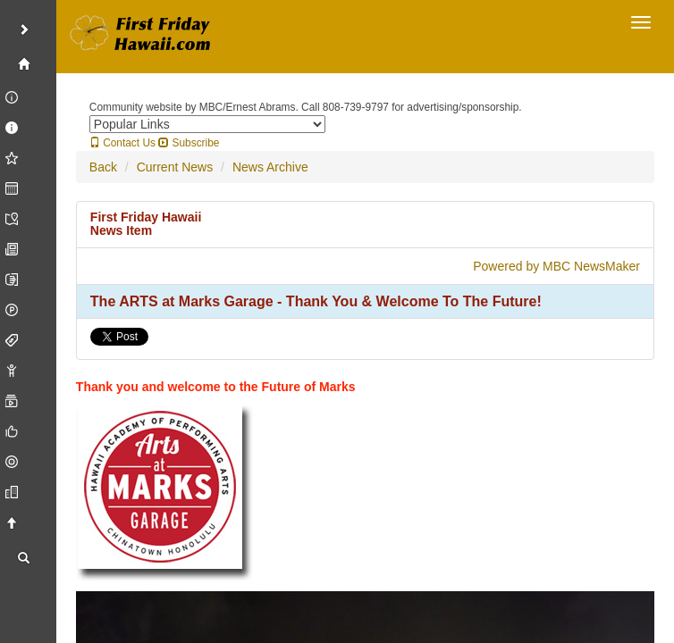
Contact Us (122, 143)
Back (103, 167)
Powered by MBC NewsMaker (556, 266)
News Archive (270, 167)
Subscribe (188, 143)
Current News (175, 167)
